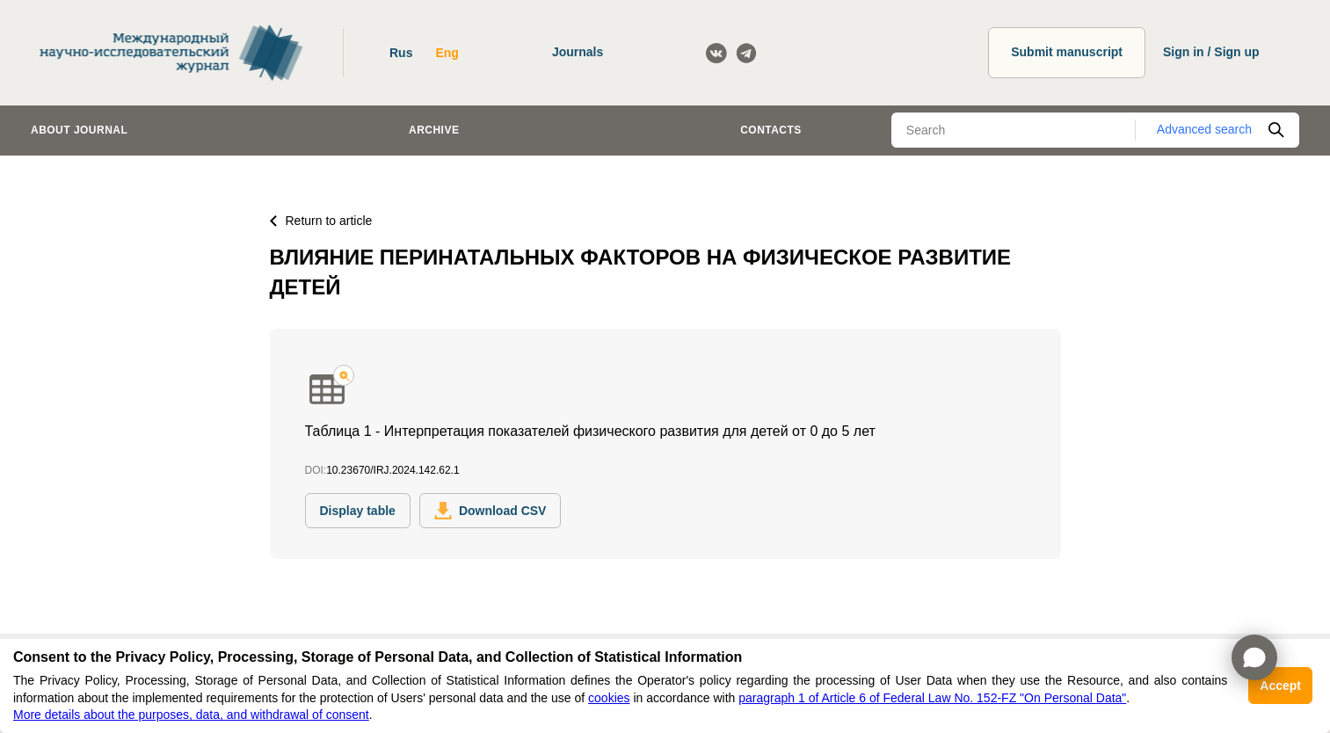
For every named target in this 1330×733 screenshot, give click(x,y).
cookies (608, 698)
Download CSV (490, 510)
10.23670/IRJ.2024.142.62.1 (392, 470)
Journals (577, 52)
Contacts (771, 130)
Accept (1280, 686)
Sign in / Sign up (1211, 52)
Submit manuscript (1067, 52)
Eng (446, 53)
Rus (400, 53)
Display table (358, 511)
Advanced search (1204, 129)
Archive (434, 130)
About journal (79, 130)
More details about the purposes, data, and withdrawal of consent (191, 715)
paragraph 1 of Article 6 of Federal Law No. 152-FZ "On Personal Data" (932, 698)
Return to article (321, 221)
